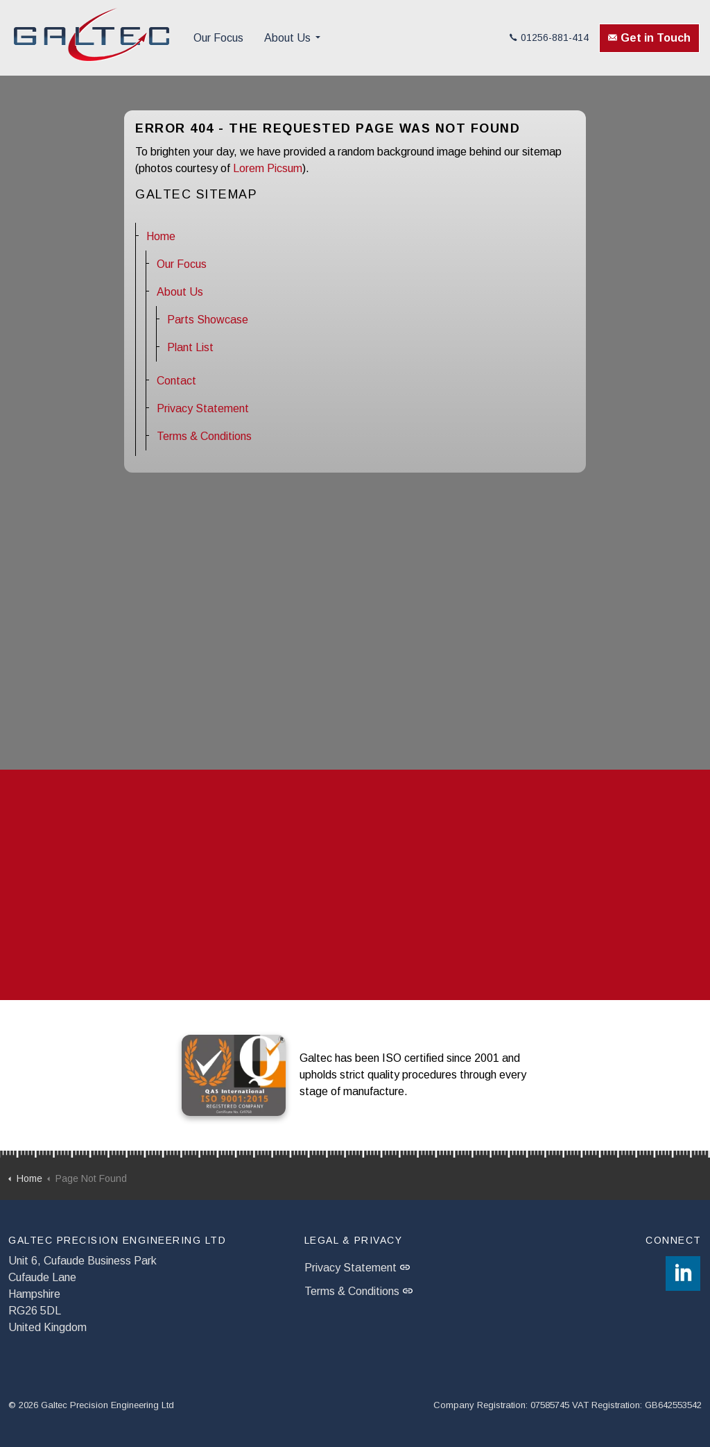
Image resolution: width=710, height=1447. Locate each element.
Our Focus (218, 38)
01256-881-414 (549, 37)
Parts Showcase (207, 319)
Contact (176, 381)
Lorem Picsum (267, 168)
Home (160, 236)
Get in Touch (649, 38)
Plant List (190, 347)
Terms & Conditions (204, 436)
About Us (287, 38)
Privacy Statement (203, 408)
